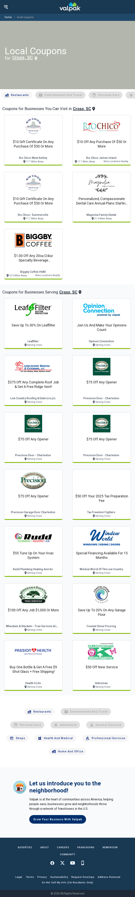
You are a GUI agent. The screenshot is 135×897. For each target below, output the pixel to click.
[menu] (6, 7)
